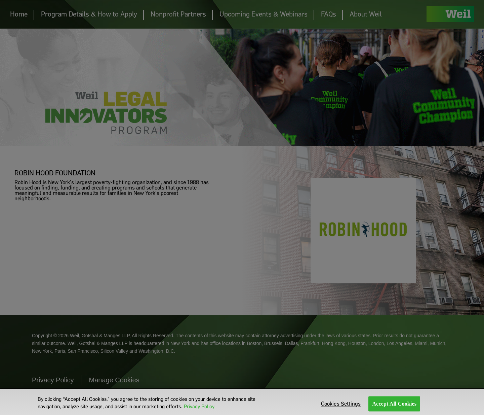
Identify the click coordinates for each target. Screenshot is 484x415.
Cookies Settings (341, 405)
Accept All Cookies (394, 405)
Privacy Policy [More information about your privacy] (199, 408)
